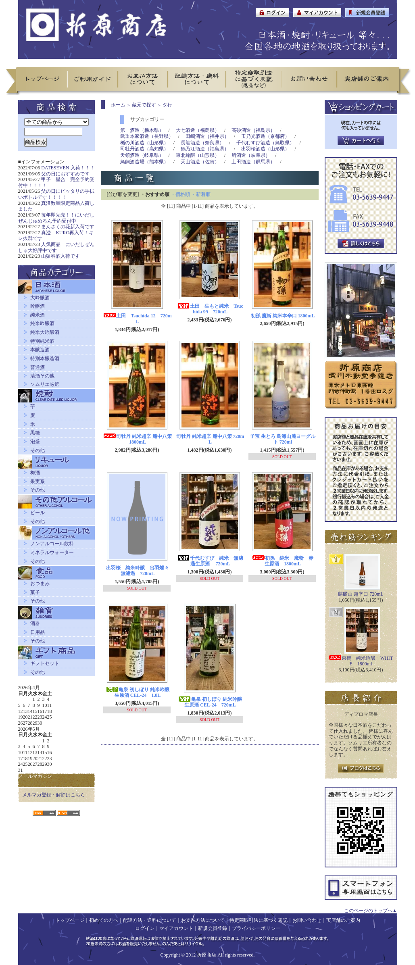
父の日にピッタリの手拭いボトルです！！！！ (56, 194)
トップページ (69, 920)
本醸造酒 (40, 349)
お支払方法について (203, 920)
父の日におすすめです (65, 174)
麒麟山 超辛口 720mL (361, 594)
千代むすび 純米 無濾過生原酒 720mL (210, 561)
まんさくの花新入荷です (67, 226)
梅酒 (35, 472)
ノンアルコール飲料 (52, 543)
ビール (37, 512)
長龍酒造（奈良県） (202, 143)
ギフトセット (44, 663)
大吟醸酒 (40, 297)
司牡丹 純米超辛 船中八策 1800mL (137, 439)
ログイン (144, 928)
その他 (37, 450)
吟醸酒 (37, 306)
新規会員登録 (212, 928)
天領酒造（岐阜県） (142, 155)
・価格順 (180, 194)
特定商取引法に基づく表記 (258, 920)
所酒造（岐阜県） (250, 155)
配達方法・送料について (149, 920)
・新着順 (201, 194)
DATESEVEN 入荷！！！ (67, 168)
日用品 (37, 632)
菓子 (35, 592)
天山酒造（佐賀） (200, 162)
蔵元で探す (144, 105)
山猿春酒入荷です (60, 256)
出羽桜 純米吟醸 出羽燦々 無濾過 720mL (140, 571)
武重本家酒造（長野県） (146, 136)
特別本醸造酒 (44, 358)
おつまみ (40, 583)
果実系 (37, 481)
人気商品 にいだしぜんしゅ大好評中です (56, 247)
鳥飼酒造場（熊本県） (144, 162)
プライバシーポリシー (256, 928)
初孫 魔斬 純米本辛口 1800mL (283, 316)
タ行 (167, 105)
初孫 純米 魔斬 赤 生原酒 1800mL (285, 561)
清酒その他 (42, 376)
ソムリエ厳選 (44, 384)
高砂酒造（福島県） (253, 130)
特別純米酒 (42, 341)
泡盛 (35, 441)
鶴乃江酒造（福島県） (205, 149)
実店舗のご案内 (343, 920)
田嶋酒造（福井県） (207, 136)
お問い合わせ (306, 920)
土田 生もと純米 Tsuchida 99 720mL (210, 309)
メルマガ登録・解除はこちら (53, 795)
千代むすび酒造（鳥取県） (265, 143)
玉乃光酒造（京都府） (265, 136)
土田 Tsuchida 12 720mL (137, 319)
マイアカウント (176, 928)
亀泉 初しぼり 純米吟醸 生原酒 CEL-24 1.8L (137, 692)
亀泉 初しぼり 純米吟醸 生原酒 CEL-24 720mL (210, 702)
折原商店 (206, 955)
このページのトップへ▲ (370, 910)
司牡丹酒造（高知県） (144, 149)
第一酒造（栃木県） (142, 130)
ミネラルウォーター (52, 552)
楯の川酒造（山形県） (144, 143)
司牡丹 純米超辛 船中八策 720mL (210, 439)
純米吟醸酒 (42, 323)
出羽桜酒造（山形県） (265, 149)
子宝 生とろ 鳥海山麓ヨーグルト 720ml (282, 439)
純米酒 (37, 315)
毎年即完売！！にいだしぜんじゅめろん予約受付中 (56, 218)
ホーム (118, 105)
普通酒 (37, 367)
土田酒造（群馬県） (253, 162)
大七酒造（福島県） (197, 130)
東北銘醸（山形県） (197, 155)
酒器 (35, 623)
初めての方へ (103, 920)
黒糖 (35, 433)
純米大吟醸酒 (44, 332)
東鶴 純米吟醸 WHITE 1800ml (361, 661)
